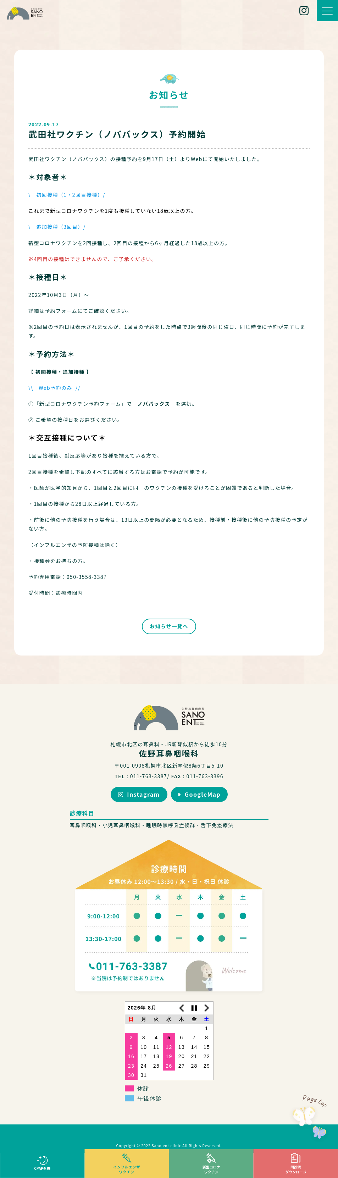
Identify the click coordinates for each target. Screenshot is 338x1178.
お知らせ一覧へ (169, 626)
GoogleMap (199, 794)
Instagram (139, 794)
